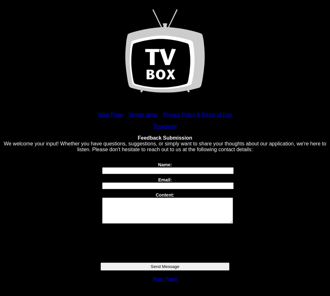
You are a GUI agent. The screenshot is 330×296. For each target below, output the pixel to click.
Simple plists (143, 114)
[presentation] (165, 247)
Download (164, 126)
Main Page (110, 114)
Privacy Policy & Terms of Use (197, 114)
